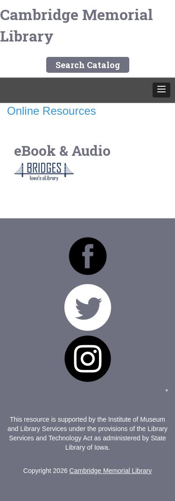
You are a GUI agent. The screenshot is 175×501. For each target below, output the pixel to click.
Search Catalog (88, 64)
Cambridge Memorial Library (76, 25)
